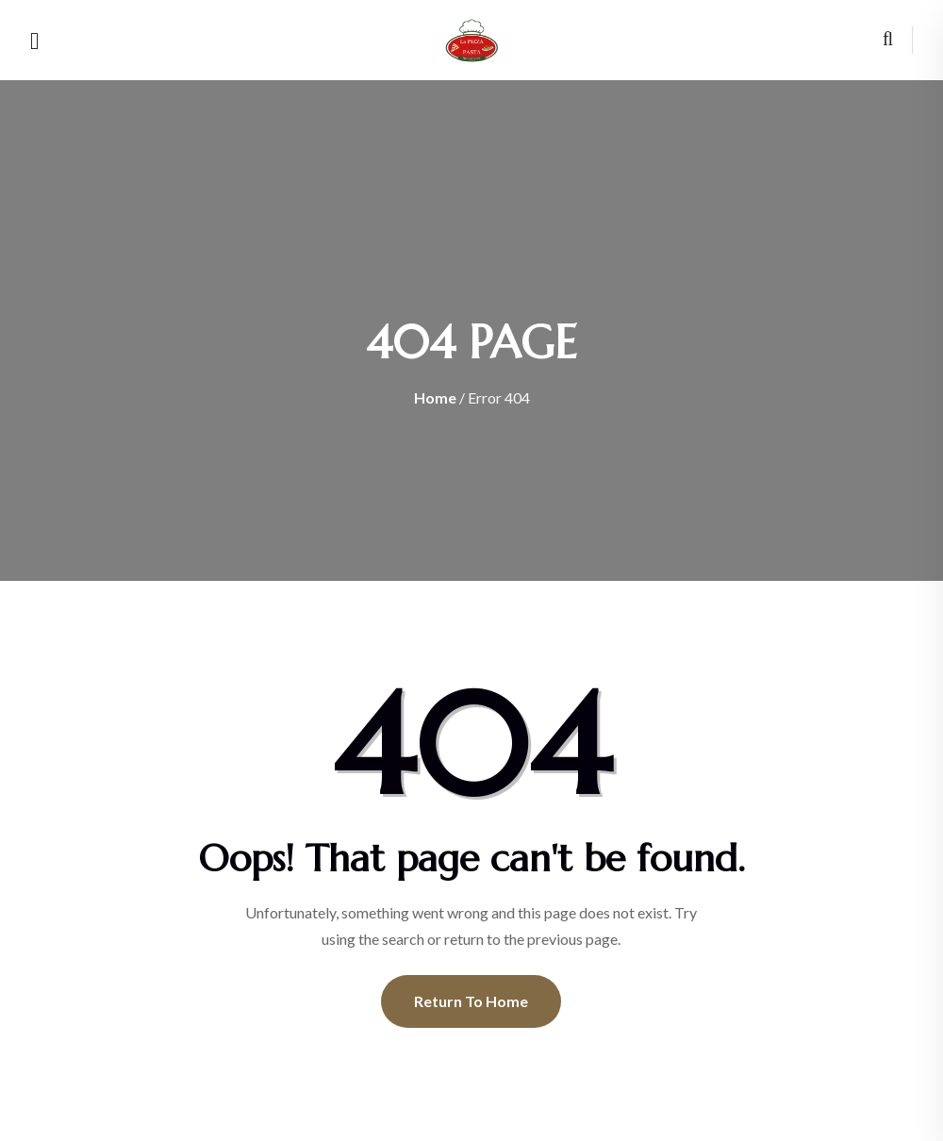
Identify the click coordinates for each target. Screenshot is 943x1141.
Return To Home (471, 1001)
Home (435, 397)
